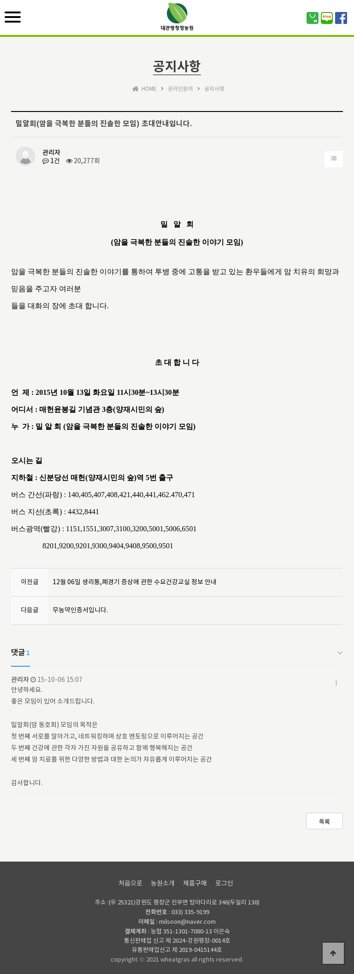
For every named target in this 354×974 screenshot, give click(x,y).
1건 (51, 161)
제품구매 (195, 883)
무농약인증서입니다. (80, 610)
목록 (324, 822)
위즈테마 (177, 22)
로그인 (224, 883)
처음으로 (130, 883)
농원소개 (163, 883)
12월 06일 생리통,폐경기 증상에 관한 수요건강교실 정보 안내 (135, 582)
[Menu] (12, 17)
